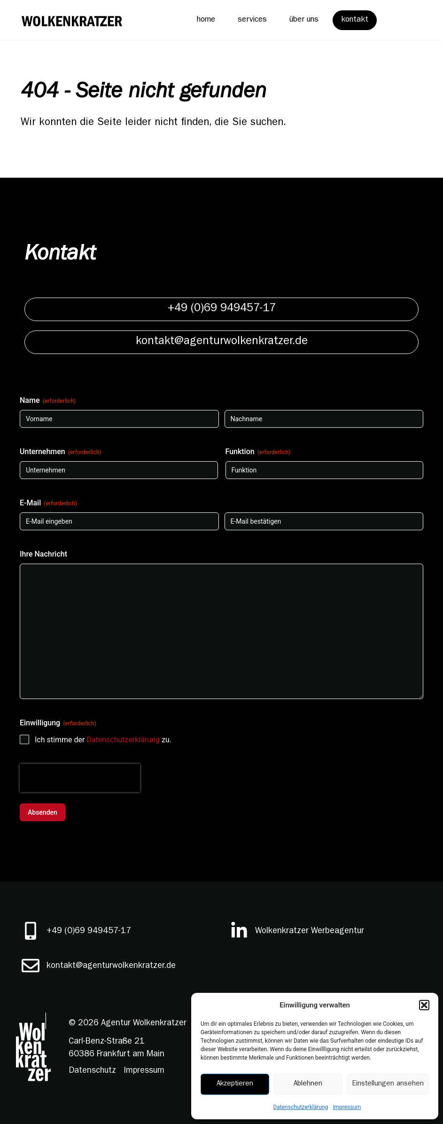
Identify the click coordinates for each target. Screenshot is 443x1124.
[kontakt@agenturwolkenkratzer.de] (30, 966)
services (252, 20)
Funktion (258, 451)
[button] (424, 1005)
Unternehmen (60, 451)
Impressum (347, 1107)
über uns (304, 20)
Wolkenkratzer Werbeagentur (309, 931)
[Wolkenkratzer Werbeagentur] (239, 931)
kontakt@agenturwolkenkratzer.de (111, 966)
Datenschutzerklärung (300, 1107)
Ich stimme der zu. (103, 739)
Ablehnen (308, 1084)
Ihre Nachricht (43, 554)
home (205, 20)
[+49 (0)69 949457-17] (30, 931)
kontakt (354, 20)
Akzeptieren (235, 1084)
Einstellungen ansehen (388, 1084)
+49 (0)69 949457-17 (89, 931)
